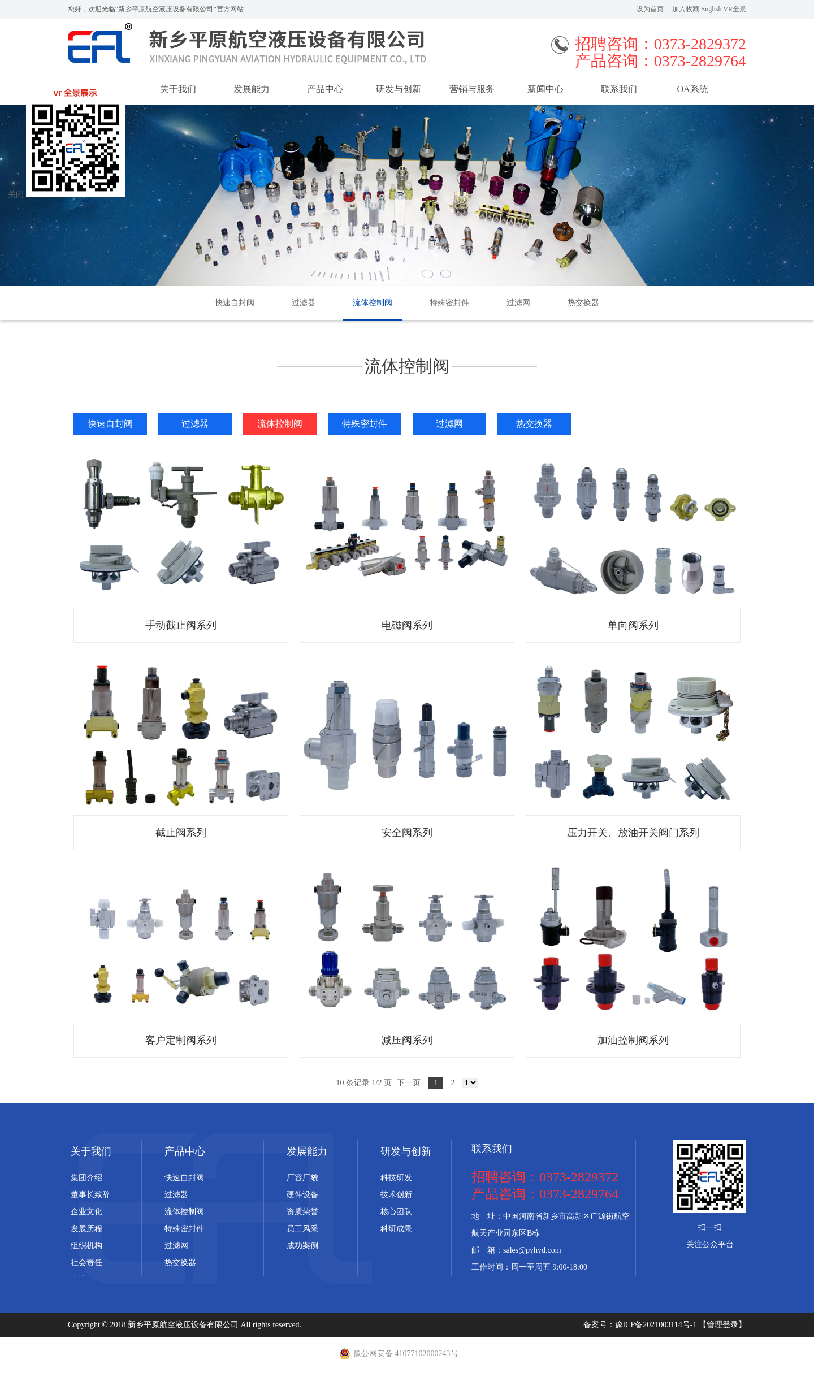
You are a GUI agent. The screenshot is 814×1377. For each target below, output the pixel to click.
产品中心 (325, 89)
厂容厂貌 (302, 1178)
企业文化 (86, 1211)
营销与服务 (472, 89)
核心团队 (396, 1211)
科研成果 (396, 1228)
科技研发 (396, 1178)
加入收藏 (685, 9)
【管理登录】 (722, 1324)
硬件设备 (302, 1194)
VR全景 (734, 9)
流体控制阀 (372, 302)
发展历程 (86, 1228)
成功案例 (302, 1245)
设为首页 (650, 9)
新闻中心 (545, 89)
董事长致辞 (90, 1194)
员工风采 (302, 1228)
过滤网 (518, 302)
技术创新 (396, 1194)
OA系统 (692, 89)
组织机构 (86, 1245)
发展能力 (251, 89)
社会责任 (86, 1262)
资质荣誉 (302, 1211)
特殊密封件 (449, 302)
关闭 (16, 194)
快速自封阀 (234, 302)
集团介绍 (86, 1178)
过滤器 (303, 302)
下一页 (409, 1083)
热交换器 (583, 302)
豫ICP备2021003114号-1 (657, 1324)
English (711, 9)
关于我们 (178, 89)
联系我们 (619, 89)
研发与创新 (398, 89)
